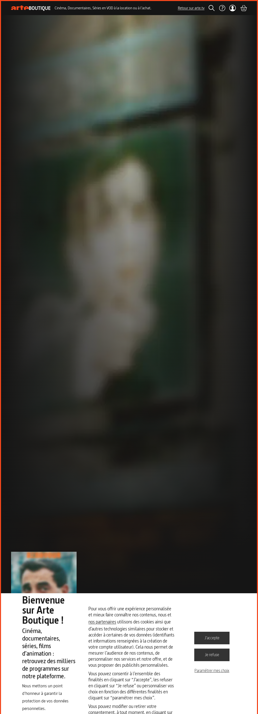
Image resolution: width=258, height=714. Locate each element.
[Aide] (222, 8)
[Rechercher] (212, 8)
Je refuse (212, 654)
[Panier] (243, 8)
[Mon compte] (232, 8)
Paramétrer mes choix (212, 670)
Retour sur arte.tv (191, 8)
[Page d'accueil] (31, 8)
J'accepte (212, 638)
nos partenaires (102, 622)
